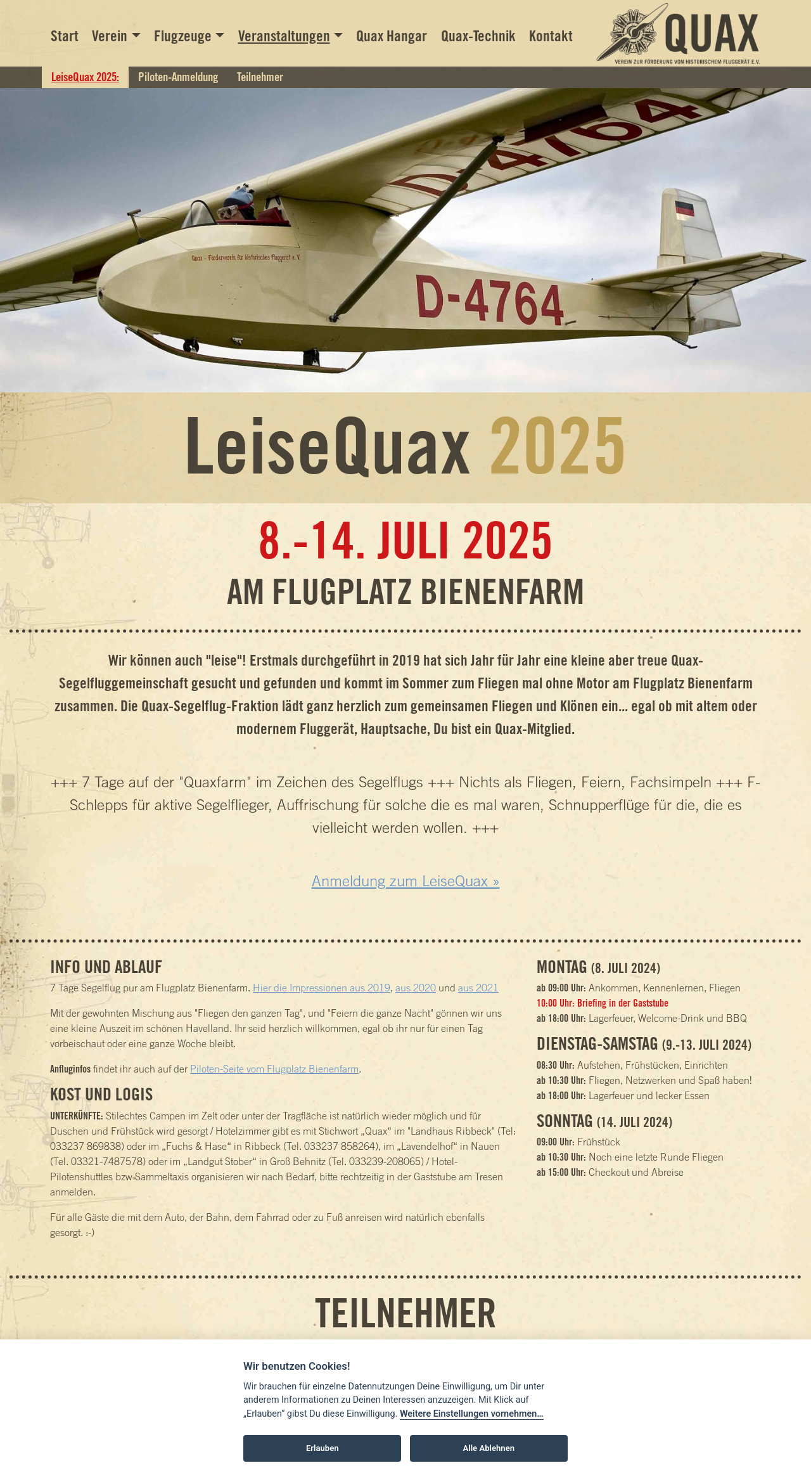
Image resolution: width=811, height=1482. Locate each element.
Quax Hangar (391, 36)
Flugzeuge (183, 36)
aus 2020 (415, 987)
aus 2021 (478, 987)
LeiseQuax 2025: (85, 76)
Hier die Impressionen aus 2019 (321, 987)
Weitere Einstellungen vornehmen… (472, 1413)
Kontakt (551, 36)
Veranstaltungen (284, 36)
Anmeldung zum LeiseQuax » (406, 881)
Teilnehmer (260, 76)
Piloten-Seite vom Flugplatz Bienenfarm (274, 1068)
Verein (109, 36)
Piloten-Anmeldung (178, 76)
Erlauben (322, 1448)
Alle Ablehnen (488, 1448)
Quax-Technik (478, 36)
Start (65, 36)
